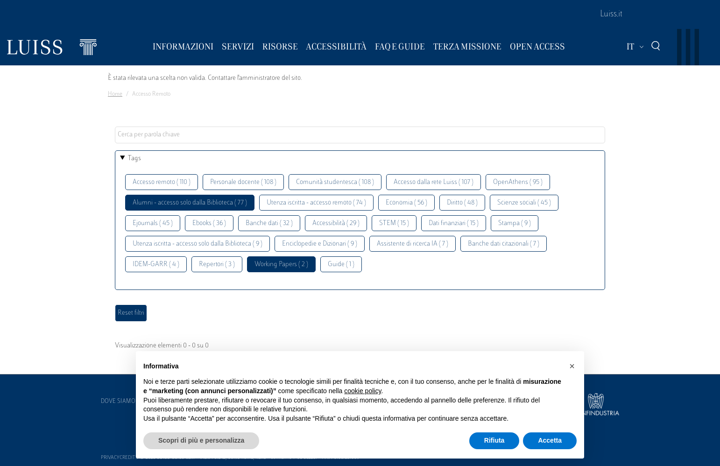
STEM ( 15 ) (394, 223)
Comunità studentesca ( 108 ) (335, 182)
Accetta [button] (550, 440)
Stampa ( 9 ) (514, 223)
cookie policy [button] (362, 391)
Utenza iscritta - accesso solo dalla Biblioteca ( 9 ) (197, 243)
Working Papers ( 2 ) (281, 264)
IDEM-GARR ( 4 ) (156, 264)
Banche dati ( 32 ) (269, 223)
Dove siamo (118, 401)
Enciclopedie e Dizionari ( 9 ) (319, 243)
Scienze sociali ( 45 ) (524, 202)
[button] (572, 366)
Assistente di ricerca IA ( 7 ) (412, 243)
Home (115, 94)
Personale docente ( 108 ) (243, 182)
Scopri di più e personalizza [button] (201, 440)
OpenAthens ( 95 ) (518, 182)
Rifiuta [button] (494, 440)
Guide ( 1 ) (341, 264)
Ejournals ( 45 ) (153, 223)
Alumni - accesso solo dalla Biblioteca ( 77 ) (190, 202)
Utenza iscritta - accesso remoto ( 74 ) (316, 202)
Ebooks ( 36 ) (209, 223)
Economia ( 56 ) (406, 202)
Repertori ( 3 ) (217, 264)
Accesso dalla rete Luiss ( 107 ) (433, 182)
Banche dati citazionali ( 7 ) (503, 243)
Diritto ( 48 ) (462, 202)
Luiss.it (611, 14)
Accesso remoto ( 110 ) (162, 182)
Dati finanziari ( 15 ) (454, 223)
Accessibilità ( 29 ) (336, 223)
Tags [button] (134, 158)
